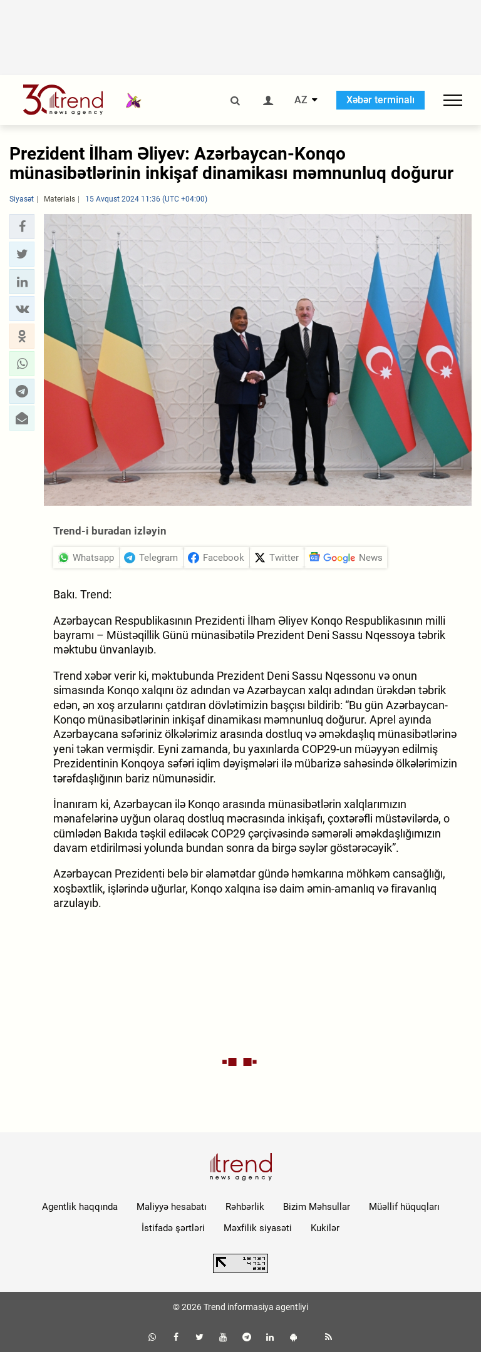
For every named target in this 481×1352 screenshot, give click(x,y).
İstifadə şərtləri (173, 1228)
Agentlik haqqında (80, 1206)
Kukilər (325, 1228)
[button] (22, 226)
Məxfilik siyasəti (258, 1228)
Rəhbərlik (244, 1206)
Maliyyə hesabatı (172, 1206)
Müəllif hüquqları (404, 1206)
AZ (301, 100)
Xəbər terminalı (380, 100)
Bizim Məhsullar (316, 1206)
